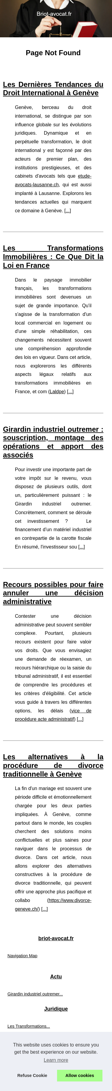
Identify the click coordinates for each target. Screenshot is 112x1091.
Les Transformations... (28, 1026)
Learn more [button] (56, 1060)
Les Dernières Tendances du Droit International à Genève (53, 88)
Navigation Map (22, 955)
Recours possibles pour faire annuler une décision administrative (53, 593)
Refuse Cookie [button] (32, 1075)
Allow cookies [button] (79, 1075)
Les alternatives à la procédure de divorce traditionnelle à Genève (53, 765)
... (68, 210)
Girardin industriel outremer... (35, 994)
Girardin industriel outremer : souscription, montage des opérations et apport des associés (53, 442)
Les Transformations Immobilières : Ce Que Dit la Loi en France (53, 256)
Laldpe (57, 391)
